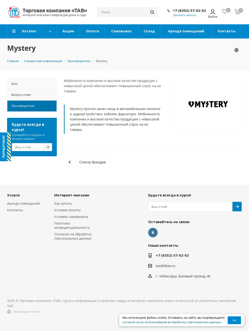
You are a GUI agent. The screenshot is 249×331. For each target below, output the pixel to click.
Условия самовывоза (71, 216)
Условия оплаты (67, 210)
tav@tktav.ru (165, 265)
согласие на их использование (144, 322)
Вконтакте (153, 232)
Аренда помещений (23, 203)
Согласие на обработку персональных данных (73, 236)
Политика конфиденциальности (72, 225)
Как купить (63, 203)
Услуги (13, 195)
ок (234, 320)
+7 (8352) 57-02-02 (189, 10)
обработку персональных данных (196, 322)
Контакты (15, 210)
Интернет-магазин (71, 195)
